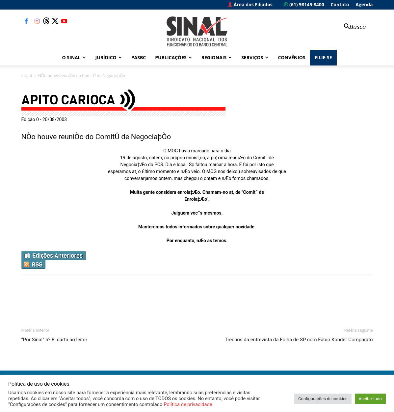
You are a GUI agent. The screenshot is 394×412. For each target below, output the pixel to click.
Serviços (254, 57)
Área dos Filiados (250, 4)
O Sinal (74, 57)
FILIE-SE (323, 57)
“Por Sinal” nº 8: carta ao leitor (54, 340)
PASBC (138, 57)
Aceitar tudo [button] (370, 398)
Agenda (364, 4)
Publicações (173, 57)
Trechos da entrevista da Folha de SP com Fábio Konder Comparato (299, 340)
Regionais (216, 57)
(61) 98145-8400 (304, 4)
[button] (352, 27)
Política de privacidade (188, 404)
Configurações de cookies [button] (322, 398)
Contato (339, 4)
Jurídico (108, 57)
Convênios (291, 57)
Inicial (26, 75)
